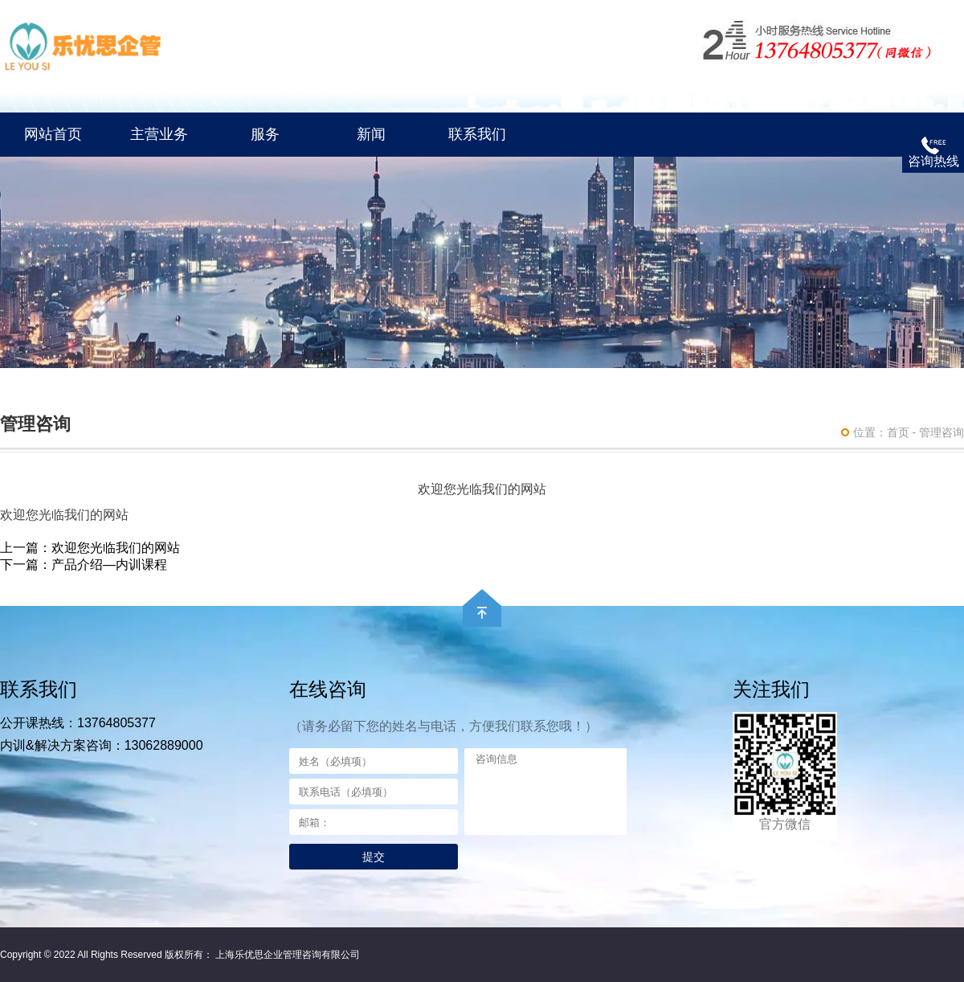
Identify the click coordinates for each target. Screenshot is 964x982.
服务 (265, 134)
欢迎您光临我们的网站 (115, 547)
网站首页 (53, 134)
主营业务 (159, 134)
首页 (898, 432)
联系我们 (477, 134)
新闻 (371, 134)
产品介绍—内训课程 (109, 564)
